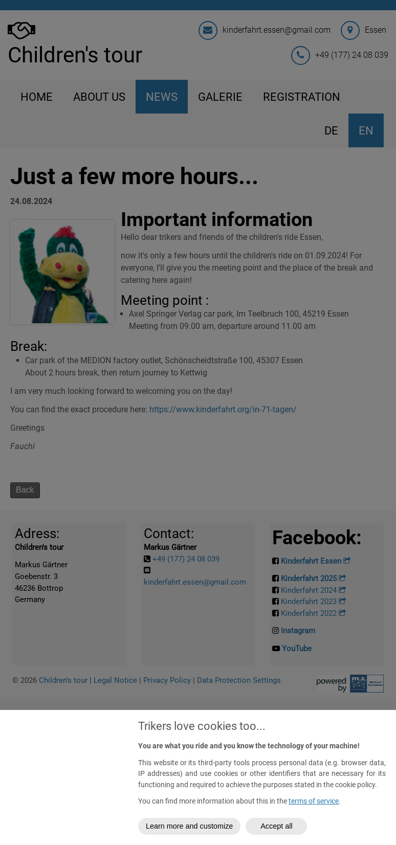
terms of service (314, 801)
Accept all (276, 826)
